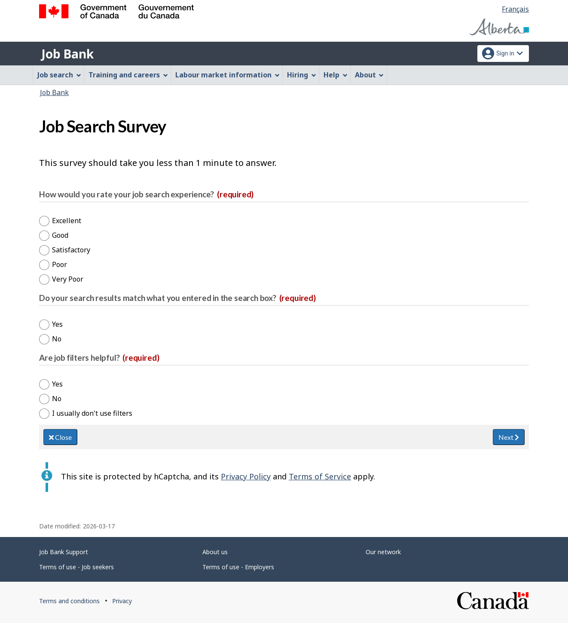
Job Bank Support (63, 552)
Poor (59, 264)
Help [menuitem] (336, 75)
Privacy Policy (246, 476)
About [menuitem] (369, 75)
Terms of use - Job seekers (76, 567)
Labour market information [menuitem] (227, 75)
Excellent (66, 220)
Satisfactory (71, 250)
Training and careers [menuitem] (128, 75)
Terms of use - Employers (238, 567)
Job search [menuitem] (59, 75)
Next (508, 437)
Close (60, 437)
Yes (57, 324)
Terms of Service (320, 476)
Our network (383, 552)
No (56, 339)
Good (60, 235)
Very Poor (67, 279)
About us (215, 552)
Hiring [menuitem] (301, 75)
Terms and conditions (69, 601)
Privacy (122, 601)
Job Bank (67, 54)
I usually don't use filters (92, 413)
